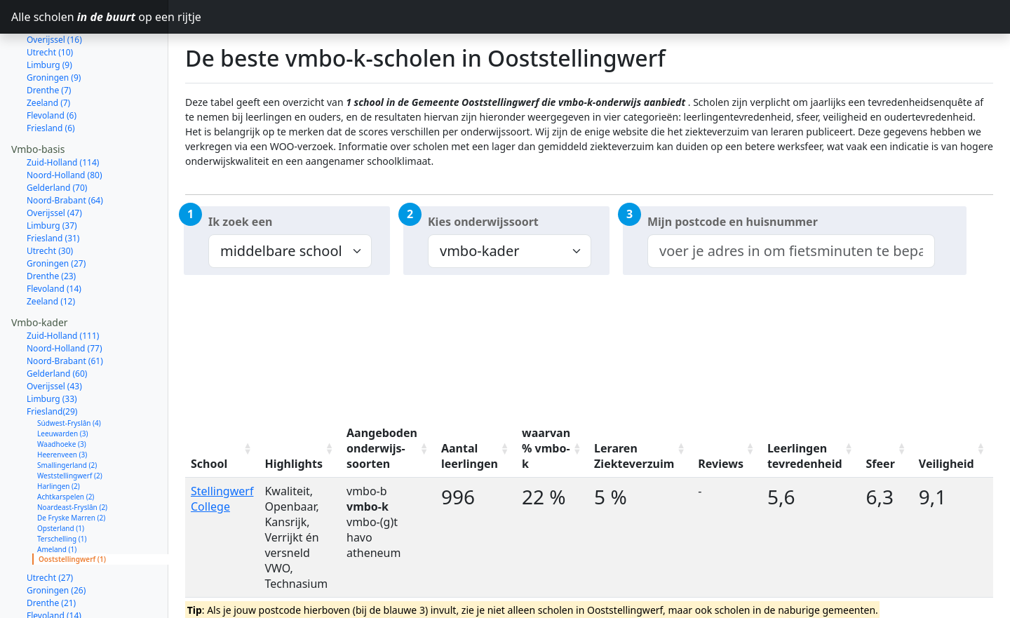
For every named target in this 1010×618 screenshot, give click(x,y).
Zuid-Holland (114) (63, 113)
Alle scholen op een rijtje (89, 17)
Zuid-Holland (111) (63, 286)
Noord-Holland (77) (64, 298)
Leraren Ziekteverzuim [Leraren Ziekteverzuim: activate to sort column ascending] (634, 456)
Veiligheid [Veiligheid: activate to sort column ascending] (946, 463)
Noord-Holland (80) (64, 125)
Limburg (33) (52, 349)
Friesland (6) (51, 78)
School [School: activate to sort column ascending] (209, 463)
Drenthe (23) (51, 226)
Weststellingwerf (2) (69, 426)
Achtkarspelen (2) (65, 447)
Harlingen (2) (58, 436)
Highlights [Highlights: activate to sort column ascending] (293, 463)
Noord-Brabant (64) (65, 150)
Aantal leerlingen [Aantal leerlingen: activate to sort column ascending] (469, 456)
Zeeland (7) (48, 53)
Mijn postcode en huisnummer (732, 221)
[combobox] (791, 251)
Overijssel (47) (54, 163)
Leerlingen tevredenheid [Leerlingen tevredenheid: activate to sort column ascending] (804, 456)
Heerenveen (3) (62, 405)
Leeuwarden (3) (62, 384)
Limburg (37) (52, 176)
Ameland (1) (56, 499)
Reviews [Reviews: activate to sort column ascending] (720, 463)
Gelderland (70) (57, 138)
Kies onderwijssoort (483, 221)
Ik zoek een (240, 221)
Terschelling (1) (61, 489)
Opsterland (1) (60, 478)
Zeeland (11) (51, 578)
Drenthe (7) (49, 40)
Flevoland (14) (54, 239)
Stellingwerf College (222, 498)
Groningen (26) (56, 540)
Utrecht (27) (50, 528)
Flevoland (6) (51, 66)
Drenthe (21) (51, 553)
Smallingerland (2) (67, 415)
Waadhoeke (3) (61, 394)
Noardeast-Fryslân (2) (72, 457)
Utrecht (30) (50, 201)
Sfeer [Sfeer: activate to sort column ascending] (880, 463)
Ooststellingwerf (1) (72, 509)
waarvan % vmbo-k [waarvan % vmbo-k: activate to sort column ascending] (546, 448)
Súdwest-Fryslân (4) (69, 373)
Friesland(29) (52, 362)
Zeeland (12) (51, 251)
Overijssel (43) (54, 336)
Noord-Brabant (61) (65, 311)
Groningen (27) (56, 214)
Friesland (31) (53, 188)
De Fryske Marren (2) (71, 468)
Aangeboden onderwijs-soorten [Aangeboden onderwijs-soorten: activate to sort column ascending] (381, 448)
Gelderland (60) (57, 324)
